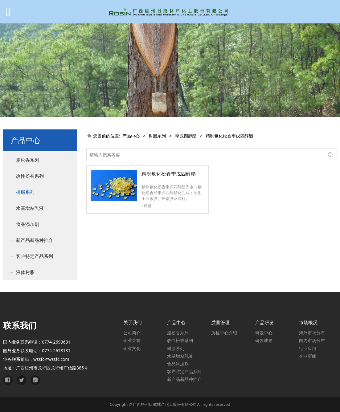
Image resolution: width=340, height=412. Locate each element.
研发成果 (263, 340)
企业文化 (132, 348)
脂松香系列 (27, 160)
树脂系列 (25, 192)
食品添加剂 (27, 224)
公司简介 (132, 333)
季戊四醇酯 (186, 136)
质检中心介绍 (224, 333)
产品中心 (131, 136)
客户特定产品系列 (34, 256)
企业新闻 (307, 356)
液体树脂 (25, 272)
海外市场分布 (312, 333)
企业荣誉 (132, 340)
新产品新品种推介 (34, 240)
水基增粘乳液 (30, 208)
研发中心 (263, 333)
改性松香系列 (30, 176)
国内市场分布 (312, 340)
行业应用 (307, 348)
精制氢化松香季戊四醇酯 (168, 173)
